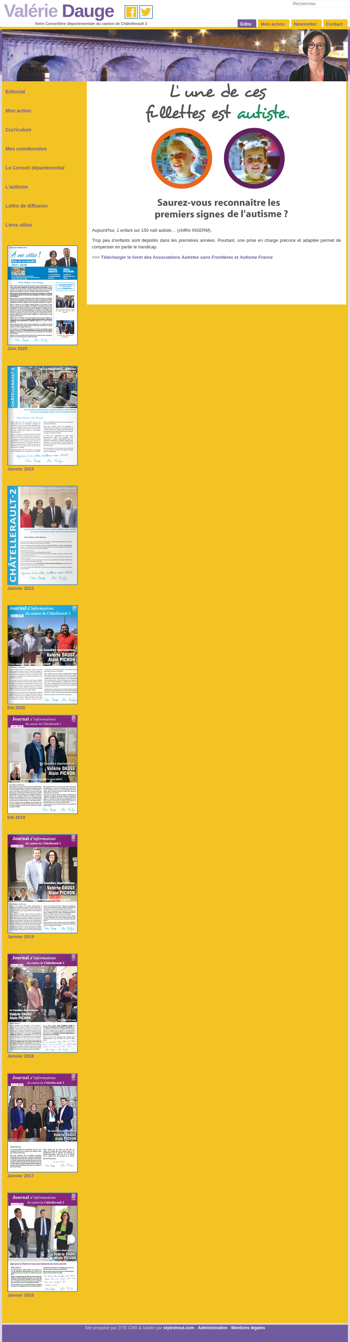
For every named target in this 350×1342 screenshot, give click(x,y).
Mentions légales (248, 1327)
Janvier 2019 (42, 934)
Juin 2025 (42, 346)
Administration (213, 1327)
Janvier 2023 (42, 467)
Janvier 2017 (42, 1173)
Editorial (15, 91)
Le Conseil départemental (35, 168)
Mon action (18, 110)
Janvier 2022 (42, 586)
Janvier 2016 (42, 1293)
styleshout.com (178, 1327)
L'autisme (17, 187)
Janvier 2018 (42, 1054)
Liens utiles (19, 225)
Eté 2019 (42, 815)
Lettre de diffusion (27, 206)
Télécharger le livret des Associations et (187, 257)
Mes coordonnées (26, 149)
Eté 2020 (42, 705)
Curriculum (18, 130)
